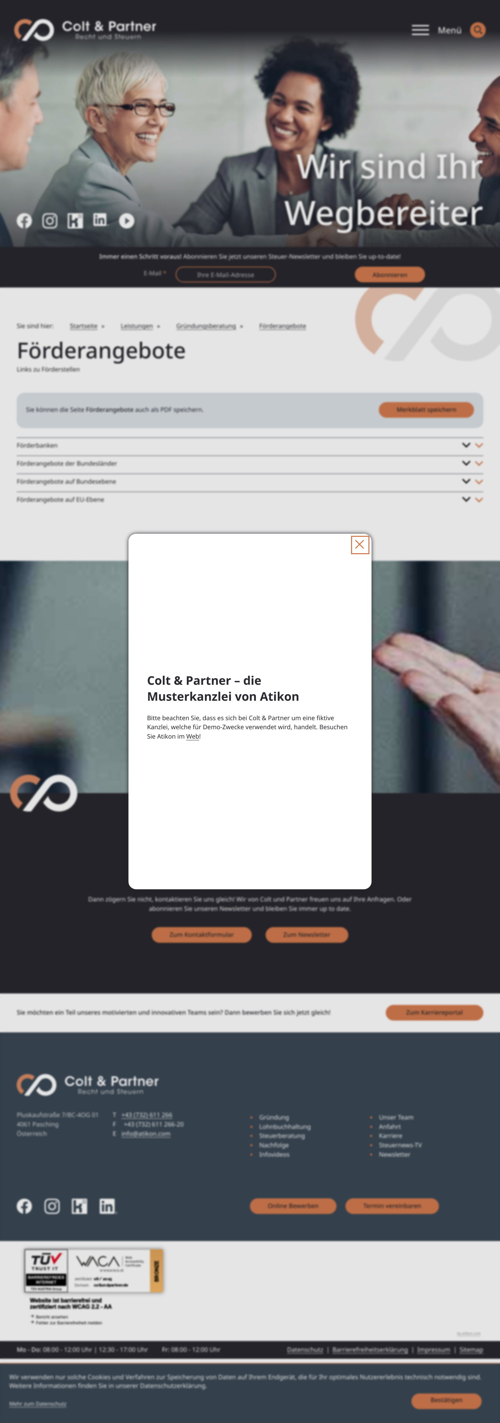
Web (192, 736)
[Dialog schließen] (360, 545)
